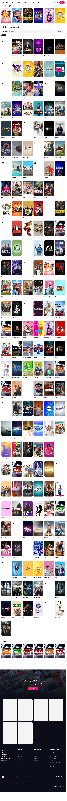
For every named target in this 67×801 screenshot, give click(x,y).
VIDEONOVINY (37, 758)
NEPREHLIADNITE (54, 749)
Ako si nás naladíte (53, 756)
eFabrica (14, 790)
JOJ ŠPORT (5, 756)
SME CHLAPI (20, 756)
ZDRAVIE (19, 758)
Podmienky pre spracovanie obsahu (6, 786)
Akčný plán (52, 766)
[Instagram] (58, 780)
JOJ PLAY (4, 753)
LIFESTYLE (20, 749)
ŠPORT (35, 756)
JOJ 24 (25, 2)
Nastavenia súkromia (19, 786)
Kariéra (51, 760)
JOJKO (3, 759)
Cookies (13, 786)
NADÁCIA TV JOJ (7, 761)
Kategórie (60, 31)
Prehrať (33, 688)
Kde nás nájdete (53, 758)
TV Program (18, 2)
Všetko (4, 35)
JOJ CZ (3, 766)
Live (7, 2)
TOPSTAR (19, 754)
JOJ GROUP (5, 769)
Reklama (51, 754)
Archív (12, 2)
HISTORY (19, 760)
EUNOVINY (36, 760)
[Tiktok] (63, 780)
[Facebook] (56, 780)
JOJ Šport (32, 2)
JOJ (2, 751)
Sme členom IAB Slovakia (27, 786)
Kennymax (6, 790)
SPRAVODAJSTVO (38, 749)
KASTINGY (5, 764)
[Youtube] (61, 780)
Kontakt (33, 786)
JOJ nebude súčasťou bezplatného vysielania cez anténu (56, 763)
